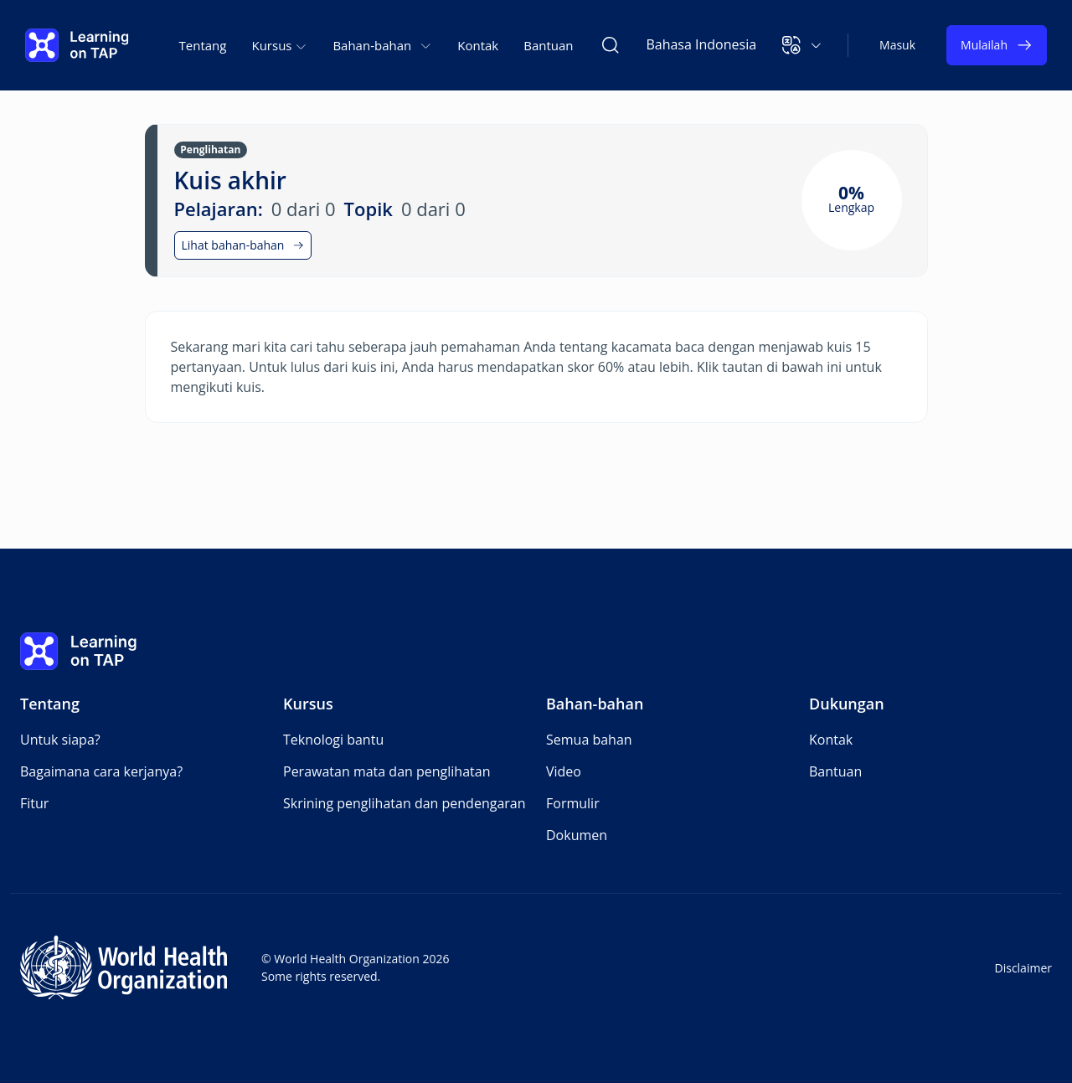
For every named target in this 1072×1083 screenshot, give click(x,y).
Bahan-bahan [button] (382, 45)
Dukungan (846, 704)
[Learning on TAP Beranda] (77, 45)
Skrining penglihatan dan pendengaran (404, 803)
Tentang (203, 45)
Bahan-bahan (594, 704)
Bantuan (548, 45)
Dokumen (576, 835)
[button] (801, 45)
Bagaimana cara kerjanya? (101, 771)
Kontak (477, 45)
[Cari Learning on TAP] (610, 45)
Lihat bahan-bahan (243, 245)
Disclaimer (1023, 968)
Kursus (308, 704)
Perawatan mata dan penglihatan (386, 771)
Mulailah (997, 45)
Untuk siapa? (60, 739)
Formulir (573, 803)
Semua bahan (589, 739)
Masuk (897, 45)
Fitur (34, 803)
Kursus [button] (279, 45)
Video (563, 771)
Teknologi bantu (333, 739)
